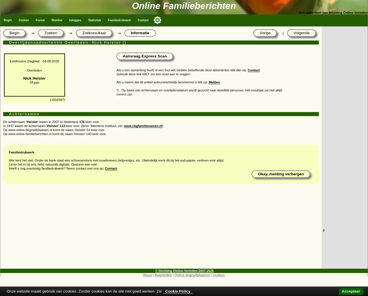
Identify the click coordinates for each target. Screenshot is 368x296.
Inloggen (75, 20)
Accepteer (351, 291)
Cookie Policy (177, 291)
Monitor (57, 20)
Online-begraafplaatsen (192, 275)
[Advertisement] (161, 228)
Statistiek (94, 20)
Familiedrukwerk (119, 20)
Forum (40, 20)
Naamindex (163, 275)
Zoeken (24, 20)
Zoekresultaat (94, 33)
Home (147, 275)
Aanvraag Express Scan (145, 56)
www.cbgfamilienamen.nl (143, 126)
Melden (214, 82)
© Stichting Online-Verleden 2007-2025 (184, 270)
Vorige (265, 33)
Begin (8, 20)
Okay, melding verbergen (281, 174)
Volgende (302, 33)
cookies (219, 275)
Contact (143, 20)
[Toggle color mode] (157, 20)
